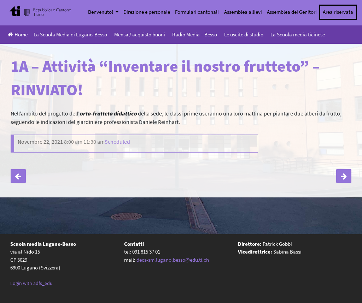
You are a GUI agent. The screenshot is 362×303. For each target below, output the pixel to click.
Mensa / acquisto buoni (139, 34)
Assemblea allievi (243, 11)
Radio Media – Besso (194, 34)
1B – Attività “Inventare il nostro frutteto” (343, 176)
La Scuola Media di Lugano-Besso (70, 34)
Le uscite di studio (243, 34)
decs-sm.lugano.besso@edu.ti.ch (172, 259)
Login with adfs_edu (31, 283)
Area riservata (338, 11)
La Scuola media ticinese (297, 34)
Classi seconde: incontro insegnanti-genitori (18, 176)
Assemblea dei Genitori (292, 11)
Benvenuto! (101, 11)
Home (18, 34)
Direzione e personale (146, 11)
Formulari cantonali (197, 11)
